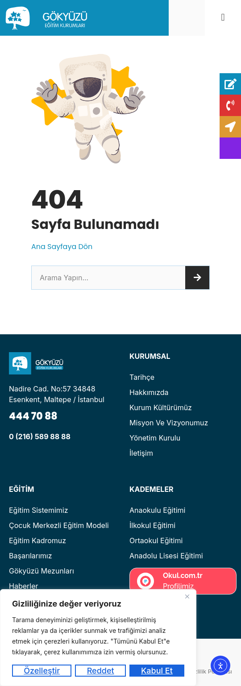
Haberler (23, 586)
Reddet (100, 670)
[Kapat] (187, 596)
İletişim (141, 453)
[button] (223, 17)
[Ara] (197, 277)
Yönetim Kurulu (154, 437)
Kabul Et (157, 670)
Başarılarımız (30, 555)
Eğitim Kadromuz (37, 540)
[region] (98, 637)
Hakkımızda (149, 392)
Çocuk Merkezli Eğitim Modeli (59, 525)
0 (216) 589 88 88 (40, 436)
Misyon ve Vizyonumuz (168, 422)
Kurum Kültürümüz (160, 407)
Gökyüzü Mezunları (41, 570)
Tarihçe (141, 377)
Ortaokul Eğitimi (156, 540)
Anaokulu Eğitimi (157, 510)
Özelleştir (42, 670)
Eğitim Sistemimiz (38, 510)
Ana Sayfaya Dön (61, 246)
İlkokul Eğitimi (152, 525)
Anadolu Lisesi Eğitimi (166, 555)
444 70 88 (33, 416)
